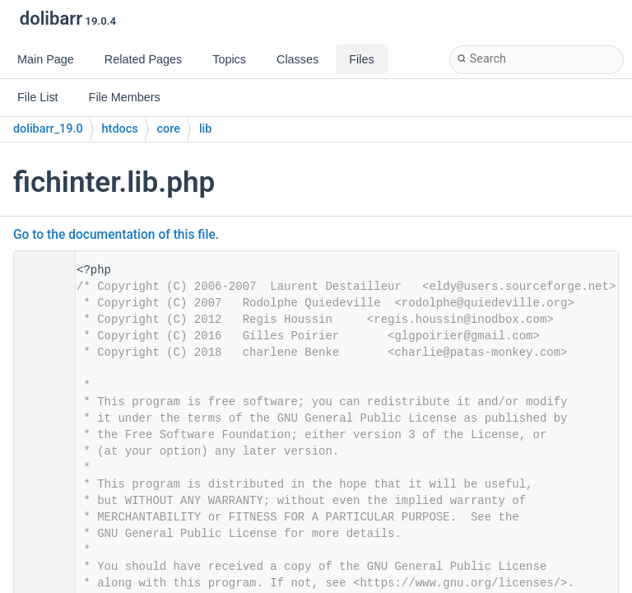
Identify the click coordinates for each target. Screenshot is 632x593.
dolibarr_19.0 (48, 129)
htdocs (120, 129)
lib (205, 129)
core (168, 129)
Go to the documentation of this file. (116, 234)
